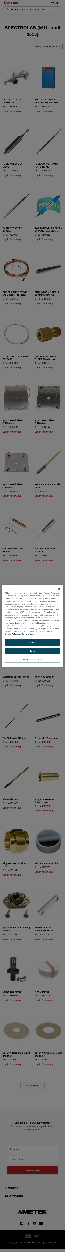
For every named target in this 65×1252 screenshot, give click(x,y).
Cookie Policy (11, 634)
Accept (32, 643)
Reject (33, 651)
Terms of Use (27, 634)
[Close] (58, 589)
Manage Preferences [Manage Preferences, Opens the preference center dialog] (32, 659)
